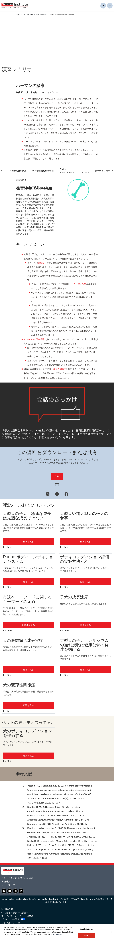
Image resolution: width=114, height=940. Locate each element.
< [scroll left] (1, 170)
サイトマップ (8, 885)
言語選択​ (6, 881)
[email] (57, 484)
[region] (57, 932)
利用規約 (7, 909)
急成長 (41, 263)
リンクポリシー (10, 923)
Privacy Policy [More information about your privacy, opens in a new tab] (56, 934)
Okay (86, 935)
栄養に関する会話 (41, 14)
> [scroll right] (112, 170)
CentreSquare (28, 14)
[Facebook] (66, 494)
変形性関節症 (59, 369)
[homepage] (14, 5)
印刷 (57, 476)
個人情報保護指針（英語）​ (15, 912)
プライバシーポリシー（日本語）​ (18, 916)
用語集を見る (28, 625)
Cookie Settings (86, 929)
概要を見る (28, 541)
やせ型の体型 (79, 284)
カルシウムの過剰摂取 (34, 339)
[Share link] (47, 494)
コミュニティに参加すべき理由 (17, 878)
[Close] (111, 932)
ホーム (18, 14)
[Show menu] (110, 6)
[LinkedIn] (57, 494)
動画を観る (85, 581)
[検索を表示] (103, 6)
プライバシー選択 (13, 919)
